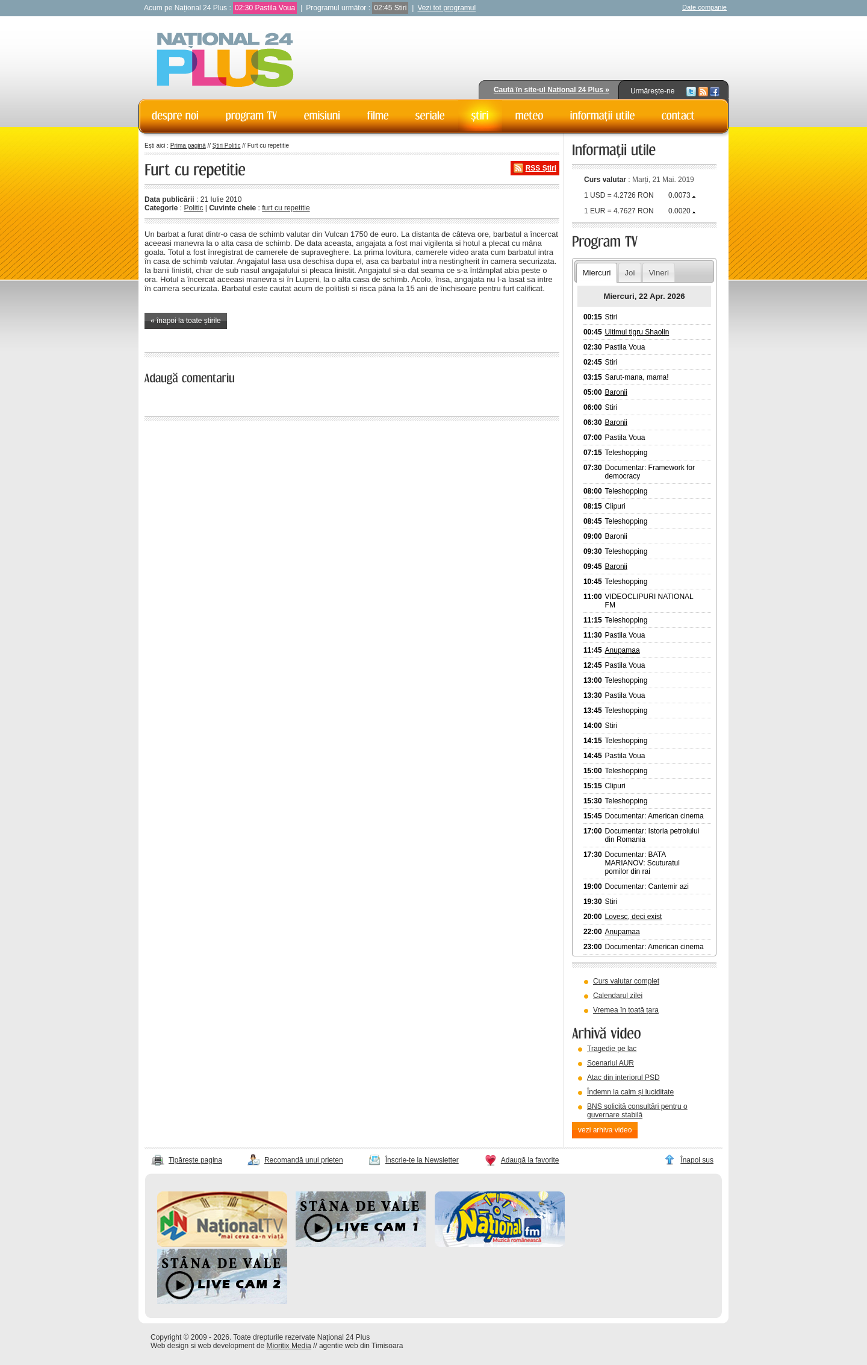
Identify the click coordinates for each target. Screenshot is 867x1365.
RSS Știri (541, 168)
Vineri (658, 272)
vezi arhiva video (605, 1130)
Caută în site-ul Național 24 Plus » (551, 90)
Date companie (704, 7)
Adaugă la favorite (530, 1160)
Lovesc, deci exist (633, 916)
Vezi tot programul (446, 8)
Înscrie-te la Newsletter (422, 1160)
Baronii (616, 392)
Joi (629, 272)
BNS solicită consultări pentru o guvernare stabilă (637, 1110)
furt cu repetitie (285, 208)
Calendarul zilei (617, 995)
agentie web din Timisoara (361, 1345)
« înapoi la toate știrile (186, 320)
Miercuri (596, 272)
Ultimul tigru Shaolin (637, 332)
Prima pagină (188, 145)
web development (226, 1345)
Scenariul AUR (610, 1063)
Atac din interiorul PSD (623, 1077)
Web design (169, 1345)
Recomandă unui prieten (303, 1160)
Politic (193, 208)
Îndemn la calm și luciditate (630, 1092)
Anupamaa (622, 650)
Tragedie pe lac (611, 1048)
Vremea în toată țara (626, 1010)
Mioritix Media (289, 1345)
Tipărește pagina (195, 1160)
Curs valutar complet (626, 981)
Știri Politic (227, 145)
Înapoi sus (696, 1160)
